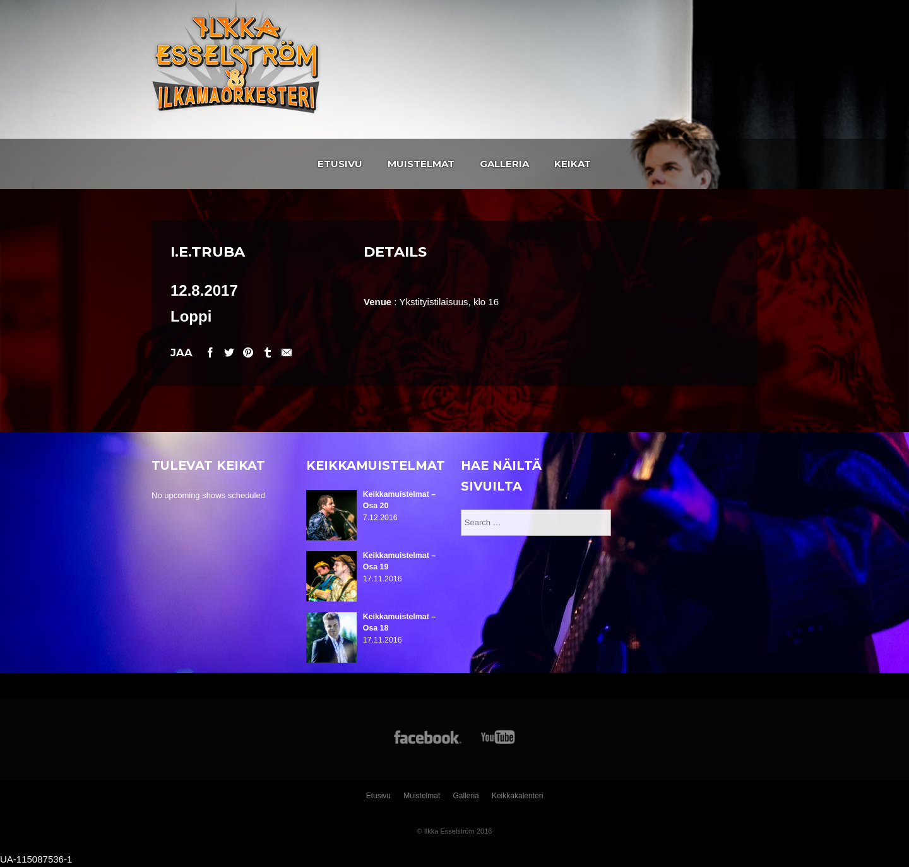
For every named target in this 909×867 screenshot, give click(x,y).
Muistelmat (421, 164)
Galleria (504, 164)
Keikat (572, 164)
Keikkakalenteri (517, 795)
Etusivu (340, 164)
